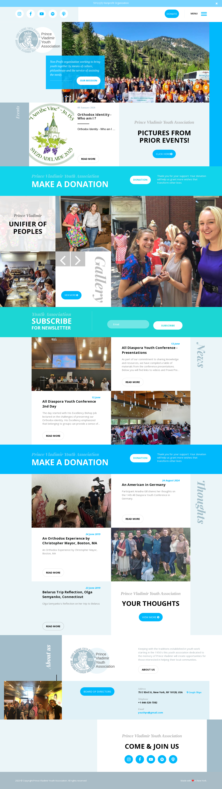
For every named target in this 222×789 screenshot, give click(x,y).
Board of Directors (97, 691)
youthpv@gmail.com (150, 712)
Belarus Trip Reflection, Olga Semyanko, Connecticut (67, 594)
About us (148, 669)
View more (73, 295)
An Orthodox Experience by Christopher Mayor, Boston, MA (69, 540)
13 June (175, 343)
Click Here (164, 154)
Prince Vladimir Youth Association (50, 40)
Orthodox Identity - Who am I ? (96, 129)
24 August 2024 (171, 480)
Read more (88, 158)
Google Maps (194, 692)
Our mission (88, 80)
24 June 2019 (93, 533)
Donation (140, 179)
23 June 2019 (93, 587)
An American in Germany (143, 484)
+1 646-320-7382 (147, 702)
